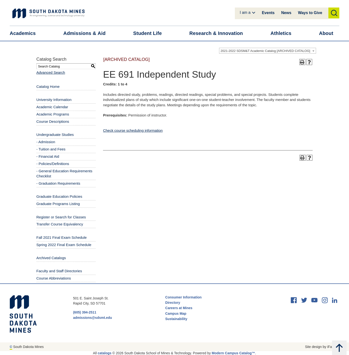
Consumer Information (183, 297)
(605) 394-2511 (84, 312)
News (286, 13)
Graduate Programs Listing (58, 204)
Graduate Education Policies (59, 196)
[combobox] (267, 51)
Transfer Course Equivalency (59, 224)
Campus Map (175, 313)
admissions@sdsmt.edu (92, 318)
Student (150, 33)
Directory (172, 303)
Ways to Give (310, 13)
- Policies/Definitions (52, 164)
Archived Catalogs (51, 258)
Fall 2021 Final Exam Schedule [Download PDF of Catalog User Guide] (61, 237)
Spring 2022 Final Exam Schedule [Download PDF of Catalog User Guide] (63, 245)
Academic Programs (52, 114)
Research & (219, 33)
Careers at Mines (178, 308)
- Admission (45, 142)
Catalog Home (48, 86)
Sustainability (176, 319)
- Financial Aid (47, 156)
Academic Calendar (52, 107)
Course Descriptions (52, 121)
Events (268, 13)
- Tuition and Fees (50, 149)
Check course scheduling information (133, 130)
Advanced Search (50, 72)
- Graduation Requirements (58, 183)
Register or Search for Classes (61, 217)
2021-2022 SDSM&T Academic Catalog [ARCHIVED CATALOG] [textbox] (265, 51)
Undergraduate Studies (55, 134)
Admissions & (87, 33)
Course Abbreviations (53, 278)
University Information (53, 100)
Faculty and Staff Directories (59, 271)
